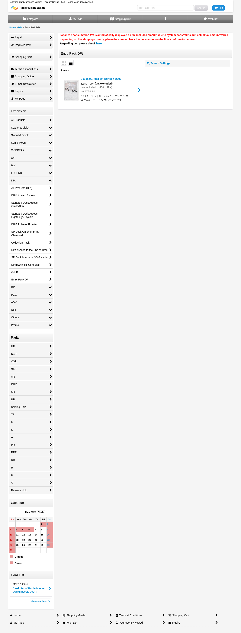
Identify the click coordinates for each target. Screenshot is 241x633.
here (99, 43)
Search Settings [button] (158, 63)
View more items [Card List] (40, 601)
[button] (165, 19)
